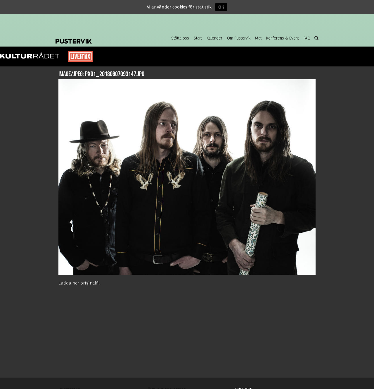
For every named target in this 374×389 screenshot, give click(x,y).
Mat (258, 38)
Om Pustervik (238, 38)
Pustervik (102, 36)
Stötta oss (180, 38)
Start (198, 38)
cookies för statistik (192, 7)
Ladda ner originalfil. (79, 283)
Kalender (214, 38)
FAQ (307, 38)
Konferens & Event (282, 38)
